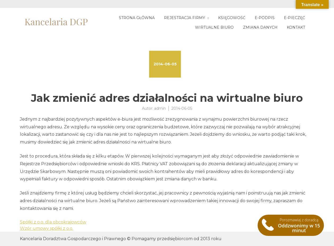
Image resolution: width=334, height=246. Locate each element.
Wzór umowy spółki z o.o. (46, 228)
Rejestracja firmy (184, 17)
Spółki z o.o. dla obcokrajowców (53, 221)
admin (160, 108)
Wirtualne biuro (214, 27)
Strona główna (137, 17)
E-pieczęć (294, 17)
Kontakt (296, 27)
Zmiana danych (260, 27)
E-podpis (265, 17)
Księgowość (231, 17)
